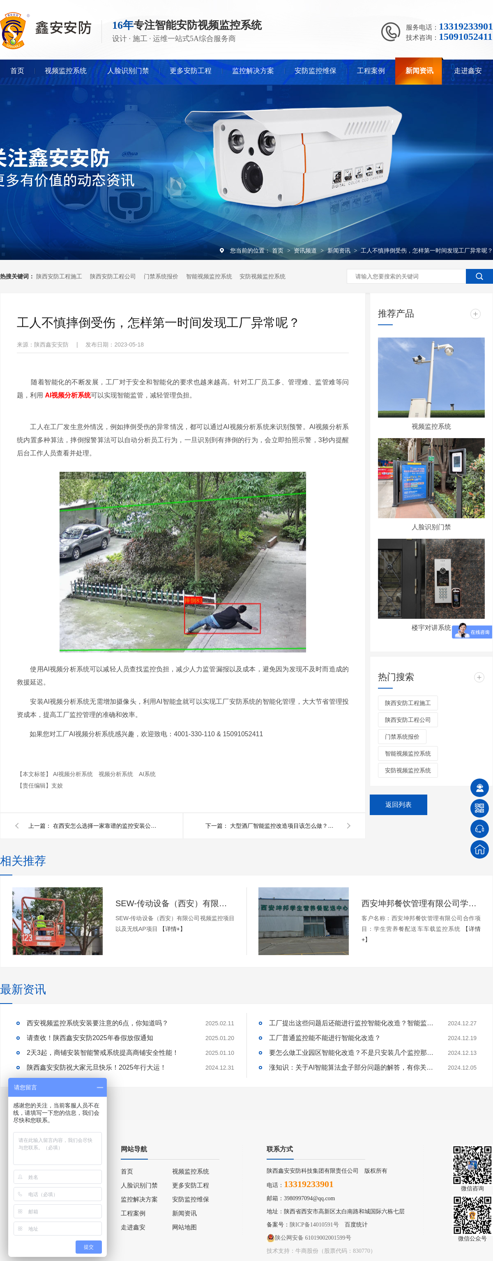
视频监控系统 (66, 71)
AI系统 (147, 774)
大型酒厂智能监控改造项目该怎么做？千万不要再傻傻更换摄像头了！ (283, 825)
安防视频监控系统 (263, 276)
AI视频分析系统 (73, 774)
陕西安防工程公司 (113, 276)
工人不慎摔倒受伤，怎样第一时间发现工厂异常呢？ (427, 250)
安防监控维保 (315, 71)
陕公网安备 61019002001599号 (309, 1238)
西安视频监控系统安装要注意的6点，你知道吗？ (97, 1023)
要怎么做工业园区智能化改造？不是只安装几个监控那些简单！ (351, 1052)
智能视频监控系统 (209, 276)
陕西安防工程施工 (59, 276)
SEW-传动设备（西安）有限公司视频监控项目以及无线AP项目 (175, 903)
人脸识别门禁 (128, 71)
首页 (17, 71)
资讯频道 (306, 250)
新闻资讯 (419, 71)
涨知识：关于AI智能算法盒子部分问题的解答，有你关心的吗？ (351, 1067)
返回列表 (398, 804)
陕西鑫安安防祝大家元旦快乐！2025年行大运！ (96, 1067)
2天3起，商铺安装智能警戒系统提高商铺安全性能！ (103, 1052)
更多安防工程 (191, 71)
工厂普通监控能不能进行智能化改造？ (325, 1037)
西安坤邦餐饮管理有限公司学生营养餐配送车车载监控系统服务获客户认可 (421, 903)
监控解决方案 (253, 71)
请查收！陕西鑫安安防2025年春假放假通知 (90, 1037)
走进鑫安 (468, 71)
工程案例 (371, 71)
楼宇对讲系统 (431, 627)
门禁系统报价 (161, 276)
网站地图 (184, 1227)
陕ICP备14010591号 (314, 1225)
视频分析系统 (117, 774)
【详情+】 (172, 929)
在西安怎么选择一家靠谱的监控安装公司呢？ (106, 825)
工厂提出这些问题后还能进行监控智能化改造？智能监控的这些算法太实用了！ (351, 1023)
